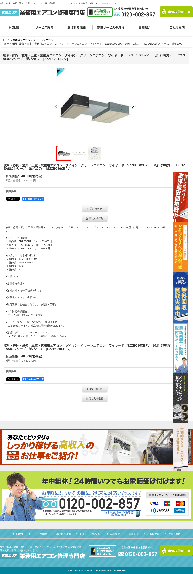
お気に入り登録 (94, 218)
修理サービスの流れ (111, 27)
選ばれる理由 (76, 27)
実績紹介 (145, 27)
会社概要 (115, 534)
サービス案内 (44, 27)
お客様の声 (153, 534)
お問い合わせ (94, 208)
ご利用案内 (177, 27)
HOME (14, 27)
